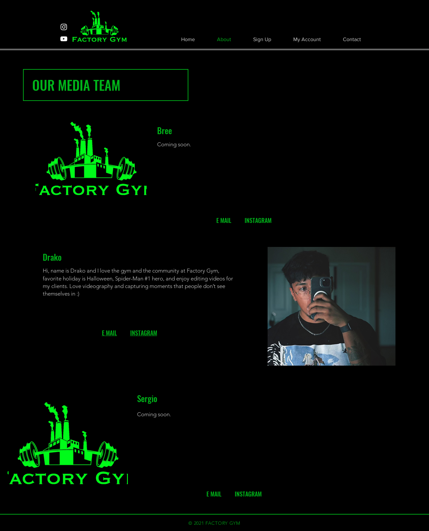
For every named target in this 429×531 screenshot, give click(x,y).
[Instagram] (64, 27)
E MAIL (109, 332)
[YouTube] (64, 39)
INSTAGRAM (143, 332)
